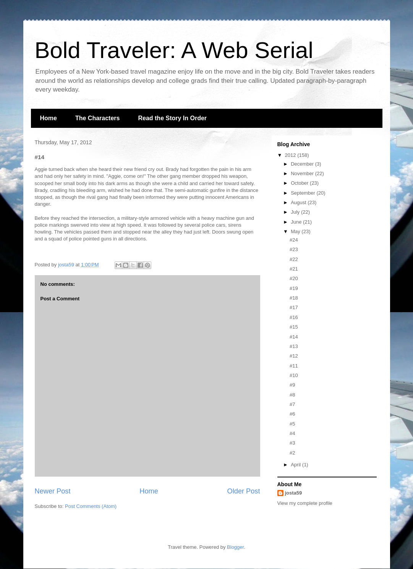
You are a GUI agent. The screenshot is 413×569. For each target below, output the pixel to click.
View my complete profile (304, 503)
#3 (292, 443)
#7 (292, 404)
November (303, 173)
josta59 (293, 493)
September (303, 193)
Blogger (235, 547)
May (296, 231)
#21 (294, 269)
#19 (294, 288)
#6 (292, 414)
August (299, 202)
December (303, 164)
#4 (292, 433)
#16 (294, 317)
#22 (294, 259)
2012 (291, 155)
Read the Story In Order (172, 118)
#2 (292, 453)
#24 (294, 240)
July (296, 212)
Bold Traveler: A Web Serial (174, 50)
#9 (292, 385)
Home (48, 118)
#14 (294, 337)
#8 (292, 395)
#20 (294, 278)
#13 (294, 346)
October (300, 183)
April (296, 464)
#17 (294, 307)
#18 (294, 298)
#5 (292, 424)
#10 (294, 375)
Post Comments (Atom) (91, 506)
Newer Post (53, 491)
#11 (294, 366)
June (297, 222)
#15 (294, 327)
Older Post (243, 491)
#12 (294, 356)
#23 (294, 249)
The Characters (97, 118)
